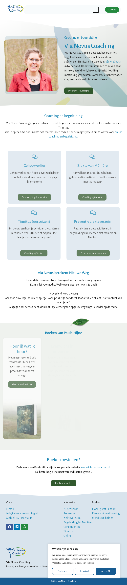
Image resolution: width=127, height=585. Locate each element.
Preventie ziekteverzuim (93, 222)
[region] (84, 561)
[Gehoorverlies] (34, 156)
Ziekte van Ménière (92, 166)
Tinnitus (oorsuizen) (34, 222)
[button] (96, 10)
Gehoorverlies (34, 166)
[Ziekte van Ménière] (92, 156)
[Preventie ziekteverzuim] (93, 212)
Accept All (105, 571)
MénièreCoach (112, 61)
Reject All (84, 571)
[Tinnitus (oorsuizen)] (34, 212)
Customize (63, 571)
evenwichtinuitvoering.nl (95, 467)
